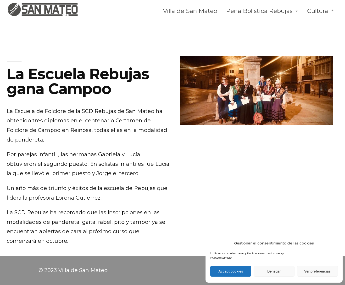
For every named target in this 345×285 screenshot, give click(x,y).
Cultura (320, 10)
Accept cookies (230, 271)
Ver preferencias (317, 271)
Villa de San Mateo (190, 10)
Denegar (274, 271)
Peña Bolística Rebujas (262, 10)
